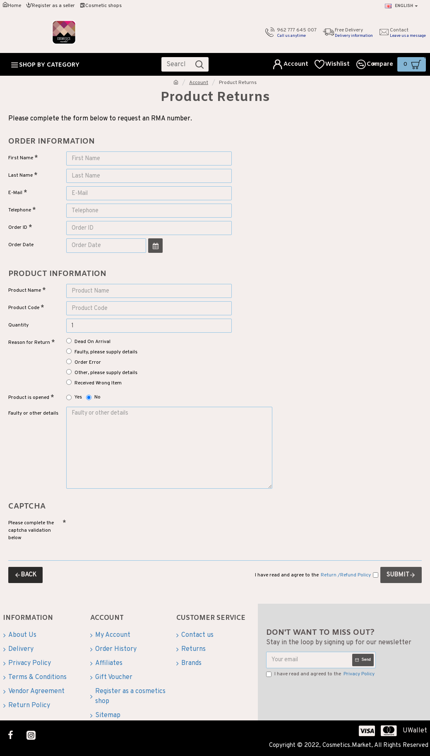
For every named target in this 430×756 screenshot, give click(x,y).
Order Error (83, 362)
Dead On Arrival (88, 341)
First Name (20, 158)
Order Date (21, 245)
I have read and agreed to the (321, 673)
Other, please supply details (101, 372)
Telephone (19, 210)
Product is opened (28, 397)
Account (198, 82)
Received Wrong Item (94, 382)
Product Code (23, 308)
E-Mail (15, 193)
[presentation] (124, 530)
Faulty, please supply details (101, 351)
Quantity (18, 325)
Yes (74, 397)
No (93, 397)
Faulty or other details (33, 413)
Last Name (20, 175)
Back (28, 574)
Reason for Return (29, 342)
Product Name (24, 290)
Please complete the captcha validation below (31, 529)
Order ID (17, 227)
